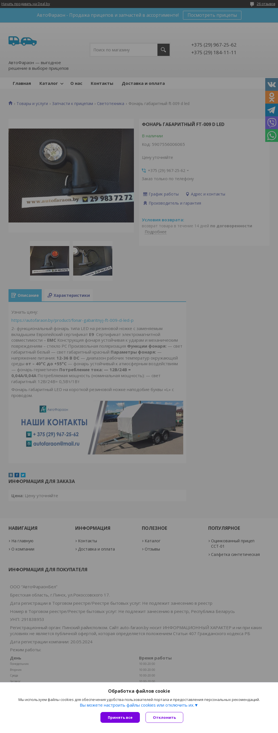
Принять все (120, 717)
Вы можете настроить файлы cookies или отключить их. (137, 704)
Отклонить (164, 717)
